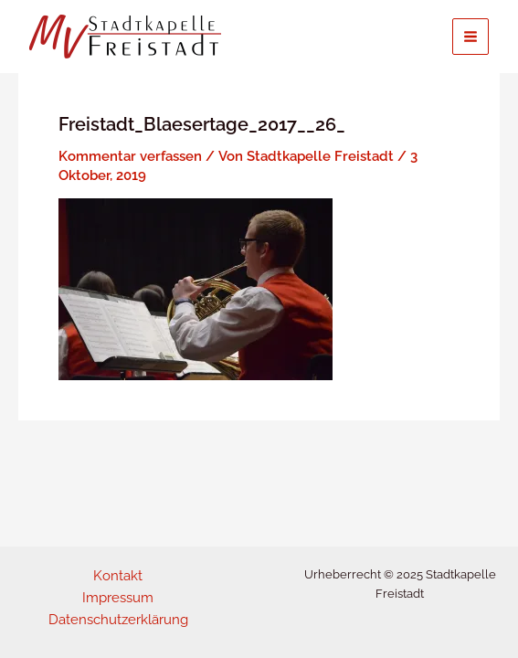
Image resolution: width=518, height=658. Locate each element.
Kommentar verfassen (130, 156)
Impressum (117, 597)
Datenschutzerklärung (118, 619)
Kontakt (118, 575)
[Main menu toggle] (470, 36)
